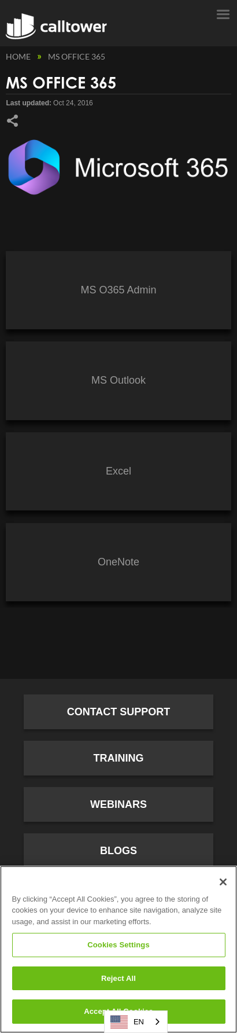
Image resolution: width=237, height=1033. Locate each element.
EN (127, 1022)
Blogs (118, 850)
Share (12, 121)
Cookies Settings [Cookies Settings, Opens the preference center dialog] (118, 944)
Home (19, 56)
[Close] (223, 882)
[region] (118, 949)
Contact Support (119, 712)
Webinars (118, 804)
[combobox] (136, 1021)
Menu (222, 13)
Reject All (118, 978)
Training (119, 758)
